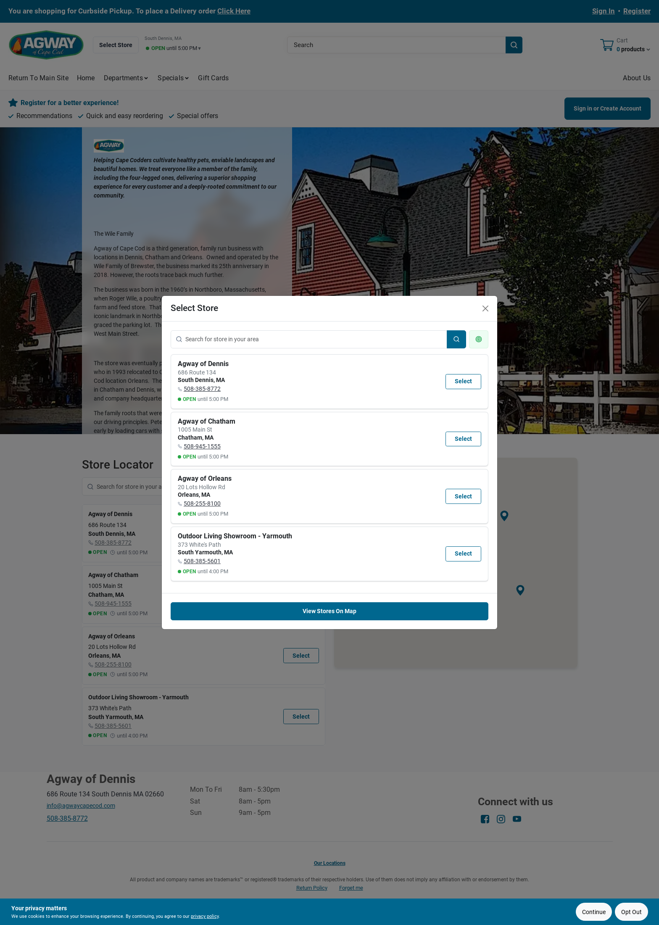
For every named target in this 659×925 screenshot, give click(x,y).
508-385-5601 (202, 561)
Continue (594, 912)
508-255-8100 (202, 503)
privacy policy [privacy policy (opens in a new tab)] (205, 916)
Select (463, 381)
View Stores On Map (329, 611)
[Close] (485, 308)
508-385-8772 (202, 388)
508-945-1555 (202, 446)
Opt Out (631, 912)
